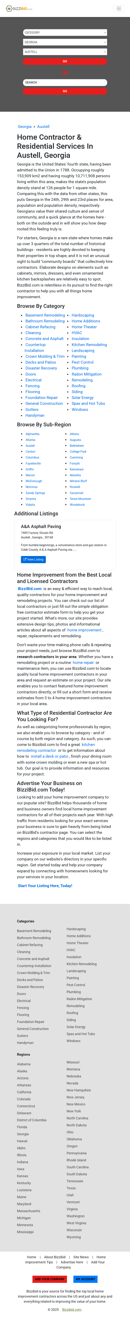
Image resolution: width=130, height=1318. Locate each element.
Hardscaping (83, 315)
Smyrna (31, 499)
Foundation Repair (41, 397)
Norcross (32, 487)
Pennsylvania (77, 1153)
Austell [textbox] (31, 52)
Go (65, 61)
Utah (70, 1195)
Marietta (75, 475)
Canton (30, 451)
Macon (30, 475)
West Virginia (76, 1223)
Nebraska (74, 1076)
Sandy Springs (35, 493)
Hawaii (22, 1141)
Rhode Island (76, 1160)
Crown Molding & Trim (45, 356)
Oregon (72, 1146)
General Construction (44, 403)
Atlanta (30, 440)
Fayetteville (33, 463)
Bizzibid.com (71, 1310)
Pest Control (83, 362)
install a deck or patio (49, 756)
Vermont (73, 1202)
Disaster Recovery (41, 368)
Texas (71, 1188)
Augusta (75, 440)
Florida (22, 1127)
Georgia (25, 126)
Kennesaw (77, 469)
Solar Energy (83, 397)
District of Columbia (31, 1120)
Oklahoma (74, 1139)
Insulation (80, 338)
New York (74, 1111)
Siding (77, 392)
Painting (79, 356)
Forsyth (75, 463)
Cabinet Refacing (40, 327)
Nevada (72, 1083)
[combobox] (65, 32)
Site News (81, 1257)
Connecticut (26, 1106)
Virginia (72, 1209)
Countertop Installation (34, 966)
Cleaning (33, 333)
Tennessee (75, 1181)
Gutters (31, 409)
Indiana (22, 1162)
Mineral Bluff (78, 481)
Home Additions (86, 321)
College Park (78, 451)
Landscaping (83, 350)
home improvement (84, 630)
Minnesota (25, 1225)
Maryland (24, 1204)
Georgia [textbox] (31, 42)
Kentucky (24, 1183)
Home (31, 1257)
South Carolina (78, 1167)
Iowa (20, 1169)
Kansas (22, 1176)
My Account (85, 1279)
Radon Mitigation (87, 374)
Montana (73, 1069)
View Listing (33, 559)
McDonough (34, 481)
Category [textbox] (32, 32)
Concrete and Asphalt (44, 338)
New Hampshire (79, 1090)
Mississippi (25, 1232)
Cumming (76, 457)
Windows (80, 409)
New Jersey (76, 1097)
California (24, 1092)
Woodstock (77, 504)
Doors (30, 374)
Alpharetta (32, 434)
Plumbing (80, 368)
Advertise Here (72, 1262)
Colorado (24, 1099)
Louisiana (24, 1190)
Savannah (76, 493)
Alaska (22, 1071)
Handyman (35, 415)
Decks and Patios (40, 362)
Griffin (30, 469)
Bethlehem (77, 446)
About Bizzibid (54, 1257)
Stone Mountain (80, 499)
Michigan (24, 1218)
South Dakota (77, 1174)
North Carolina (77, 1118)
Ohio (70, 1132)
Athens (74, 434)
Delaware (24, 1113)
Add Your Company (50, 1279)
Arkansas (24, 1085)
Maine (21, 1197)
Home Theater (84, 327)
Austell (43, 126)
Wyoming (74, 1237)
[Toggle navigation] (119, 8)
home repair (83, 662)
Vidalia (30, 504)
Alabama (24, 1064)
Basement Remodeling (45, 315)
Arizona (22, 1078)
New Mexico (76, 1104)
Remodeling (82, 380)
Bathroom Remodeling (45, 321)
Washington (76, 1216)
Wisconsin (74, 1230)
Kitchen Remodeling (89, 344)
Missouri (73, 1062)
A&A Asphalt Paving (41, 526)
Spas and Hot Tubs (88, 403)
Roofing (78, 386)
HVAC (77, 333)
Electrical (33, 380)
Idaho (21, 1148)
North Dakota (77, 1125)
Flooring (32, 392)
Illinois (21, 1155)
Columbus (32, 457)
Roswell (75, 487)
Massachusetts (28, 1211)
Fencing (32, 386)
